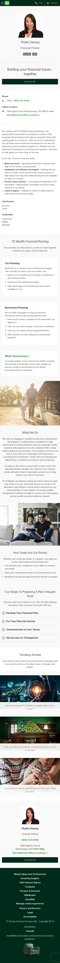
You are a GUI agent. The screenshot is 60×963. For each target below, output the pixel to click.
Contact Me (30, 82)
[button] (20, 613)
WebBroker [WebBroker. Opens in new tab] (30, 895)
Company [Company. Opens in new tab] (30, 887)
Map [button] (42, 849)
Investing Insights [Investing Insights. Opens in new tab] (30, 878)
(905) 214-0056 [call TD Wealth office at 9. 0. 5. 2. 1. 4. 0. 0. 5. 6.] (21, 101)
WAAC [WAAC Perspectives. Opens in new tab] (17, 356)
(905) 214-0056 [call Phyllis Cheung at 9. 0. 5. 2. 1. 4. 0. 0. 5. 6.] (30, 840)
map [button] (51, 111)
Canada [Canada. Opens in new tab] (30, 931)
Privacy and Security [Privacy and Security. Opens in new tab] (30, 908)
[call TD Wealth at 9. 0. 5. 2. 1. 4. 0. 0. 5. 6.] (40, 3)
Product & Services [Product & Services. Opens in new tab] (30, 891)
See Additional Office (25, 115)
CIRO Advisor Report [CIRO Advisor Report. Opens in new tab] (30, 883)
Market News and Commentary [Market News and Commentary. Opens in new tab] (30, 874)
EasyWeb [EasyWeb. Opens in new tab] (30, 899)
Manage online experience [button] (30, 904)
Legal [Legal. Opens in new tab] (30, 913)
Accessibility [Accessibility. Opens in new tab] (30, 917)
